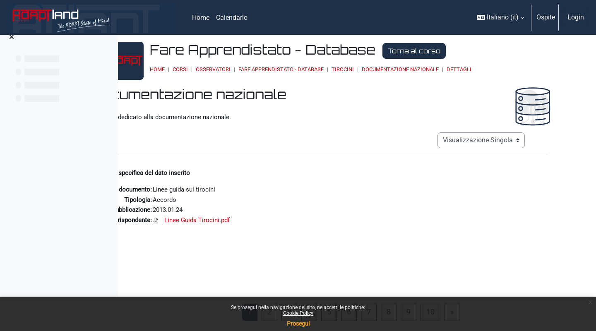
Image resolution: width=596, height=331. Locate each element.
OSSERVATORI (271, 69)
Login (575, 17)
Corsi (238, 69)
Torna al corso (472, 51)
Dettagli (517, 69)
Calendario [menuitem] (232, 18)
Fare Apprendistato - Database (339, 69)
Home (215, 69)
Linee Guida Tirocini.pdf (238, 223)
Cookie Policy (298, 313)
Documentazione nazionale (458, 69)
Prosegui (298, 323)
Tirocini (401, 69)
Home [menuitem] (200, 18)
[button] (500, 17)
